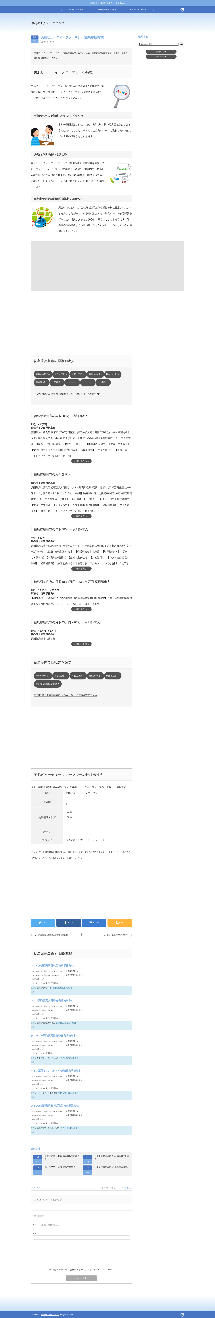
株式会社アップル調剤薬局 (47, 1128)
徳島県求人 (161, 52)
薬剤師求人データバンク (48, 23)
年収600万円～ (43, 374)
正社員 (57, 382)
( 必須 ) (38, 1216)
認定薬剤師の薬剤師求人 (48, 684)
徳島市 (51, 42)
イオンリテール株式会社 (46, 1093)
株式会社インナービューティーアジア (86, 840)
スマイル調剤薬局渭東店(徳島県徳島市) (52, 965)
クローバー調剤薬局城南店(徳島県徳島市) (54, 1035)
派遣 (103, 382)
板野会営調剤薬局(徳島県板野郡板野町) (62, 1157)
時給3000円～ (95, 374)
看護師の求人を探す (138, 9)
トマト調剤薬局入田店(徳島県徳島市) (51, 1000)
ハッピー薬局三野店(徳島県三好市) (111, 1166)
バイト (87, 382)
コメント (59, 858)
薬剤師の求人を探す (77, 9)
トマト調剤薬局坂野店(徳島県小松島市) (111, 1157)
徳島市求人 (161, 57)
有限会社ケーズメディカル (47, 1058)
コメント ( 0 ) (127, 1188)
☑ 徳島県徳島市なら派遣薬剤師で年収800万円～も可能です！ (68, 394)
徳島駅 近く (41, 382)
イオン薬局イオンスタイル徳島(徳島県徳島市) (56, 1070)
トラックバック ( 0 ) (109, 1188)
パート (72, 382)
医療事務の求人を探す (107, 9)
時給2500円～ (112, 374)
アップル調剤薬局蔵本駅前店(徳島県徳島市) (55, 1105)
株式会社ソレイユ (44, 988)
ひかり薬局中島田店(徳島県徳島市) (115, 935)
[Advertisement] (132, 25)
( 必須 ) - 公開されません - (46, 1225)
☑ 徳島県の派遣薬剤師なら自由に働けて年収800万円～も (65, 695)
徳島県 (45, 42)
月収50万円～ (78, 374)
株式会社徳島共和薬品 (45, 1023)
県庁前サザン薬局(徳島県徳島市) (60, 1166)
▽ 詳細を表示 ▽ (81, 461)
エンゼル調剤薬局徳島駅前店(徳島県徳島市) (51, 935)
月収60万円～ (60, 374)
